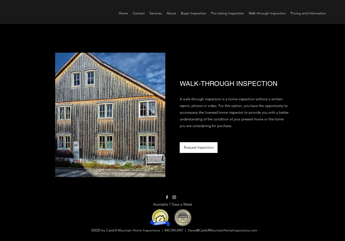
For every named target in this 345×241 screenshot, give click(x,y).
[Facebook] (167, 197)
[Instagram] (174, 197)
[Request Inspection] (199, 147)
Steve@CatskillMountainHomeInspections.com (222, 230)
